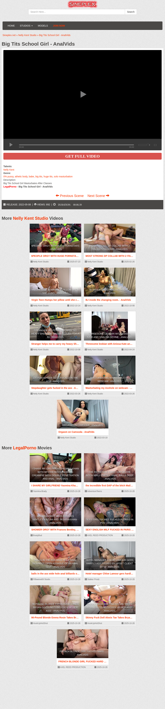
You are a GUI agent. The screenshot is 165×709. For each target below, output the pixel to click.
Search (130, 11)
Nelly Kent (8, 169)
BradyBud (36, 535)
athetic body (21, 176)
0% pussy (8, 176)
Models (43, 25)
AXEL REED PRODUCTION (99, 535)
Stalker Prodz (92, 579)
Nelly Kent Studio (30, 218)
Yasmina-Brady (39, 491)
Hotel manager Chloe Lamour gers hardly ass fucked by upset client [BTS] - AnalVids (109, 563)
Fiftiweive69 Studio (40, 579)
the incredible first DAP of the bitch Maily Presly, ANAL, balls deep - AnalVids (109, 475)
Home (11, 25)
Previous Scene (70, 196)
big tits (38, 176)
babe (31, 176)
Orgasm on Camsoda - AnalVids (82, 425)
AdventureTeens (93, 491)
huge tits (48, 176)
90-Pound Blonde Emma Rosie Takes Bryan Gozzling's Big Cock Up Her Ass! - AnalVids (55, 607)
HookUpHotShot (39, 623)
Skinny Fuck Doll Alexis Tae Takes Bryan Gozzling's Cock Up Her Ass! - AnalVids (109, 607)
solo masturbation (63, 176)
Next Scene (98, 196)
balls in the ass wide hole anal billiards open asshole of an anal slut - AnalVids (55, 563)
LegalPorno (24, 447)
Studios (26, 25)
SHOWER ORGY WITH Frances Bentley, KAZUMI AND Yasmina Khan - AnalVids (55, 519)
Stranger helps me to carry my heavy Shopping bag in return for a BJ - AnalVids (55, 333)
